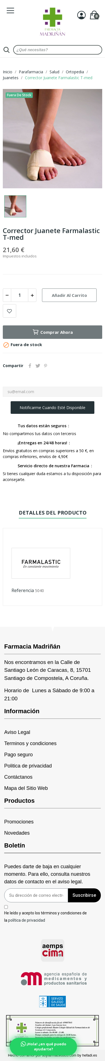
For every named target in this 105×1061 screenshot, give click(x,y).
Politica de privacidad (28, 766)
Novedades (17, 833)
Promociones (19, 822)
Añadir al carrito (69, 295)
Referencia (22, 590)
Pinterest (46, 366)
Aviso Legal (17, 732)
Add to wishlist (9, 311)
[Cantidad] (19, 295)
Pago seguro (18, 754)
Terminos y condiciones (30, 743)
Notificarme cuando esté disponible (52, 407)
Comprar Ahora (52, 332)
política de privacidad (26, 920)
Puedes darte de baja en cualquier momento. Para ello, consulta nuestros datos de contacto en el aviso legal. (47, 874)
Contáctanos (18, 777)
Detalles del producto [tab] (53, 512)
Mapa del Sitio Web (26, 788)
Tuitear (38, 366)
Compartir (30, 366)
